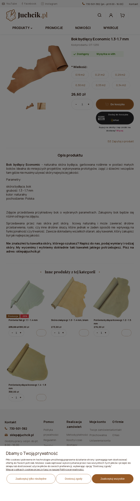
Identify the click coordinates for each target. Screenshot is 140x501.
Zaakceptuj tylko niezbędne (30, 478)
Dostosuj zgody (73, 478)
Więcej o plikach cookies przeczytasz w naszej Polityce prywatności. (45, 469)
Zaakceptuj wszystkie (113, 478)
